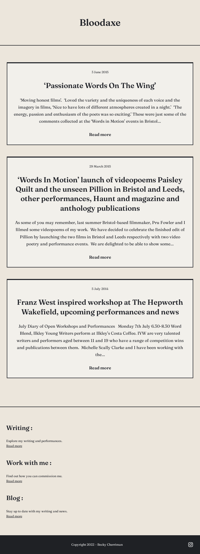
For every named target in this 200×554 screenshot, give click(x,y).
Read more (14, 446)
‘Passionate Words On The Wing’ (100, 85)
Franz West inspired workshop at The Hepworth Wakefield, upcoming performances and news (100, 307)
